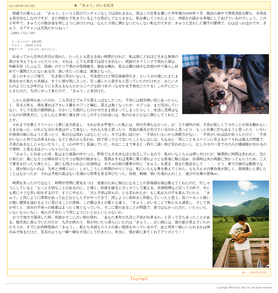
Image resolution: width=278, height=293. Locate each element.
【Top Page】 (139, 279)
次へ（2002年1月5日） (255, 272)
